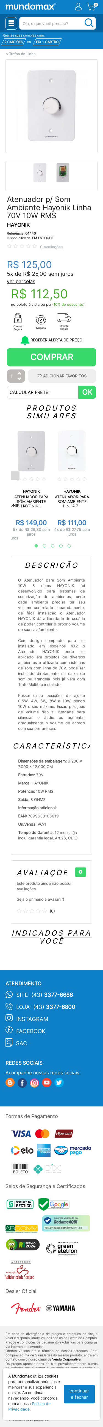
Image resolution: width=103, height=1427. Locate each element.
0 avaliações (51, 246)
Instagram (32, 1019)
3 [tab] (50, 546)
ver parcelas (21, 281)
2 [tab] (41, 546)
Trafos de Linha (22, 54)
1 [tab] (33, 546)
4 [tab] (58, 546)
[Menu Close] (11, 23)
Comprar (51, 357)
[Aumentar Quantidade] (19, 373)
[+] (80, 872)
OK (87, 392)
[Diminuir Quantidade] (19, 379)
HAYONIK (18, 225)
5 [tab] (66, 546)
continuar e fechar (79, 1394)
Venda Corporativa (66, 1359)
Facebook (30, 1031)
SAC (21, 1043)
